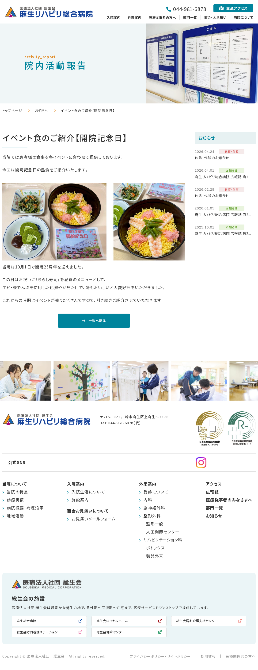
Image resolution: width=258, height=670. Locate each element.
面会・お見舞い (215, 17)
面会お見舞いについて (88, 512)
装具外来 (154, 557)
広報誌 (212, 493)
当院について (243, 17)
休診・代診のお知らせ (212, 157)
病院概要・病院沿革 (25, 509)
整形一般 (154, 525)
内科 (148, 501)
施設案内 (80, 501)
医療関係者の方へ (240, 658)
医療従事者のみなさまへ (229, 501)
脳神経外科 (154, 509)
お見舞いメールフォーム (94, 520)
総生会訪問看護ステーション (40, 633)
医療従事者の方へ (162, 17)
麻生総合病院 (28, 622)
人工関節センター (162, 533)
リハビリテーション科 (163, 541)
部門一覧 (190, 17)
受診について (156, 493)
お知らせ (41, 110)
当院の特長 (17, 493)
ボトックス (155, 549)
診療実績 (15, 501)
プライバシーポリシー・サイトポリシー (160, 658)
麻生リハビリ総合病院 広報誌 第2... (223, 176)
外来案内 (134, 17)
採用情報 (208, 658)
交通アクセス (237, 8)
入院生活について (88, 493)
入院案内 (113, 17)
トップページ (12, 110)
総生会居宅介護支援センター (200, 622)
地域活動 (15, 517)
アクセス (214, 485)
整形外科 (152, 517)
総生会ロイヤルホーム (114, 622)
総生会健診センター (112, 633)
